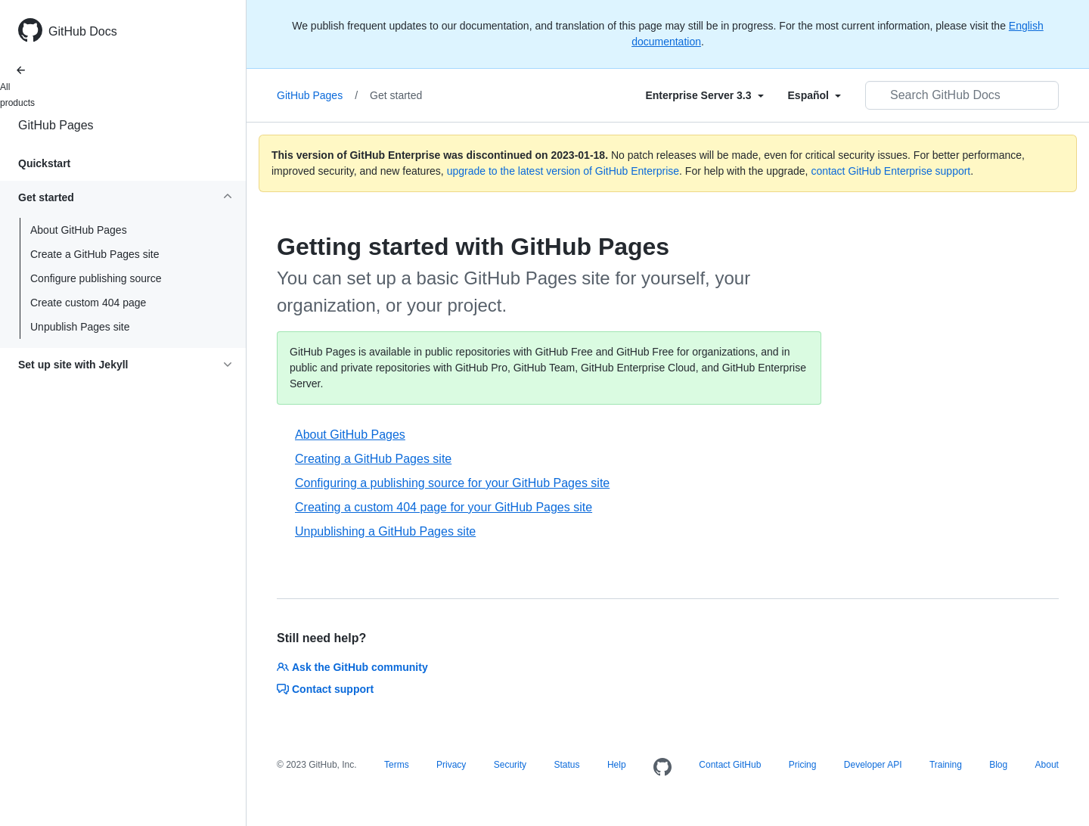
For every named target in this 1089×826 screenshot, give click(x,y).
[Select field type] (704, 95)
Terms (396, 764)
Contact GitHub (730, 764)
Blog (998, 764)
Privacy (451, 764)
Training (945, 764)
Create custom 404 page (88, 303)
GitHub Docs (82, 31)
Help (616, 764)
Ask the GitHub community (352, 667)
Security (510, 764)
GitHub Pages (56, 125)
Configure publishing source (96, 278)
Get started (396, 95)
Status (566, 764)
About (1047, 764)
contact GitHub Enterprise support (890, 171)
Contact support (325, 689)
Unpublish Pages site (80, 327)
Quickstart (44, 163)
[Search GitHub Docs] (962, 95)
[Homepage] (662, 768)
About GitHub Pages (78, 230)
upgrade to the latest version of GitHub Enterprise (563, 171)
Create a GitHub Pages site (94, 254)
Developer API (873, 764)
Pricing (803, 764)
